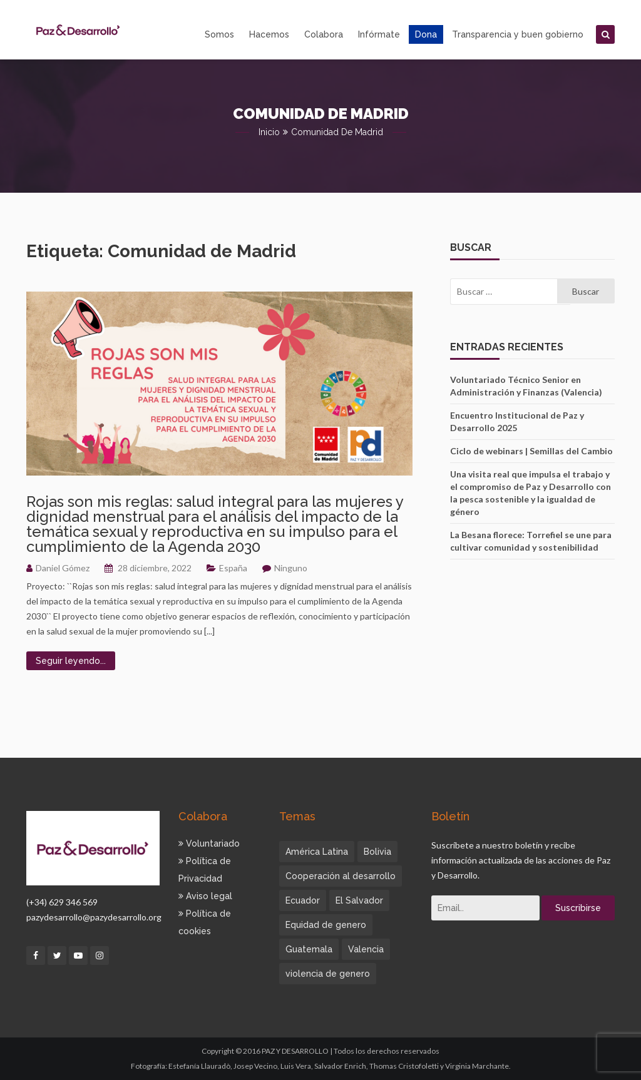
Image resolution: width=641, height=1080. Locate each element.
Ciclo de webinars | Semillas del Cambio (531, 451)
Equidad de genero (325, 925)
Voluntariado (209, 843)
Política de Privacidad (204, 870)
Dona (426, 34)
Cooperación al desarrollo (340, 876)
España (233, 568)
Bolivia (377, 852)
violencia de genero (327, 974)
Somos (219, 34)
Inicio (269, 132)
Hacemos (269, 34)
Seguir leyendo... (71, 661)
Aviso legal (205, 896)
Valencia (366, 949)
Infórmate (379, 34)
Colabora (323, 34)
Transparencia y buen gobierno (517, 34)
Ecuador (302, 900)
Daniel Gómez (63, 568)
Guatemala (308, 949)
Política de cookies (204, 922)
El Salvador (359, 900)
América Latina (316, 852)
